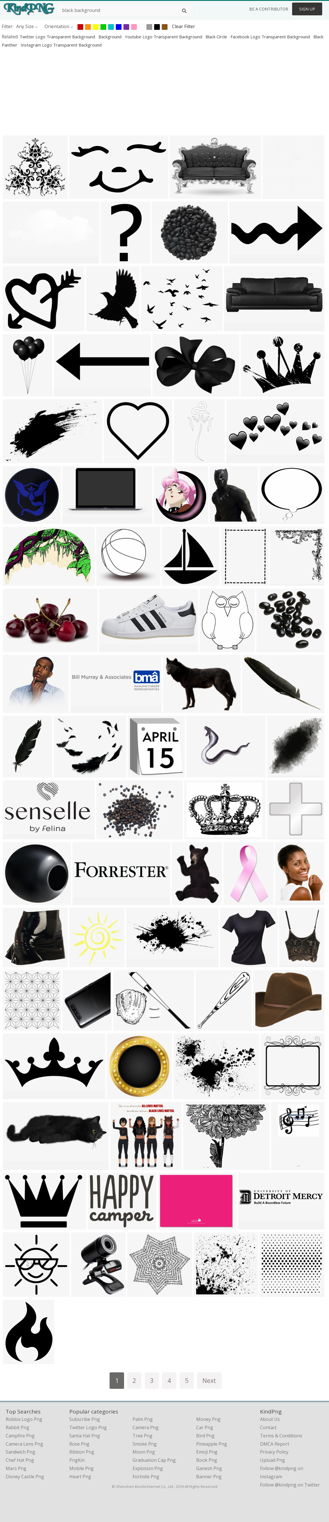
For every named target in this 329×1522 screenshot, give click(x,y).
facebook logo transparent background (270, 36)
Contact (268, 1427)
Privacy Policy (274, 1452)
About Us (270, 1419)
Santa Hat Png (84, 1436)
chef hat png (20, 1460)
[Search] (184, 10)
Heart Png (80, 1476)
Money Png (208, 1419)
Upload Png (272, 1460)
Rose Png (79, 1444)
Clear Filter (183, 26)
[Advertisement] (164, 91)
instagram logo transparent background (61, 45)
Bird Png (205, 1436)
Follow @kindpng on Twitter (290, 1485)
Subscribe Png (84, 1419)
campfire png (20, 1436)
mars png (16, 1468)
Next (209, 1380)
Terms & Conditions (281, 1436)
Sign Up (307, 9)
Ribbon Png (81, 1452)
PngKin (77, 1460)
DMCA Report (274, 1444)
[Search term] (125, 10)
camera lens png (24, 1444)
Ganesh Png (209, 1468)
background (111, 36)
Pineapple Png (211, 1444)
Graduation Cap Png (154, 1460)
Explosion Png (148, 1468)
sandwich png (20, 1452)
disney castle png (25, 1476)
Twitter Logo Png (88, 1427)
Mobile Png (81, 1468)
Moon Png (144, 1452)
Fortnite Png (146, 1476)
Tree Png (142, 1436)
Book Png (206, 1460)
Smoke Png (145, 1444)
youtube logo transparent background (164, 36)
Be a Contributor (268, 9)
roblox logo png (24, 1419)
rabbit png (17, 1427)
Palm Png (143, 1419)
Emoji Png (206, 1452)
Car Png (204, 1427)
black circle (217, 36)
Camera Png (146, 1427)
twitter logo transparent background (58, 36)
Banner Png (209, 1476)
